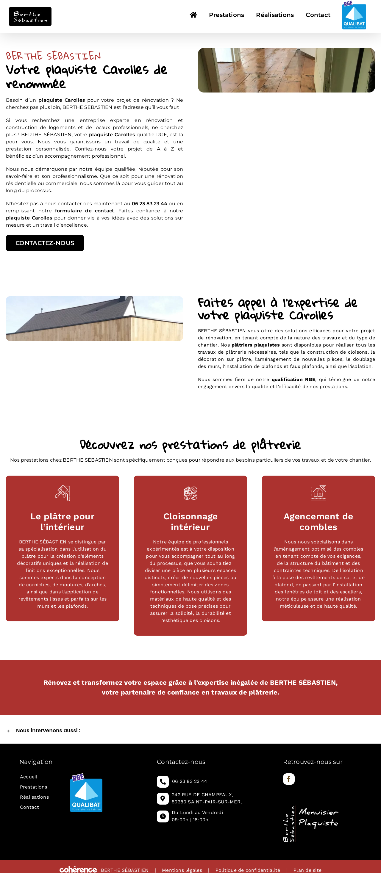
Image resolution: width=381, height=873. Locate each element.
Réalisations (34, 797)
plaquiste (101, 134)
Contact (29, 807)
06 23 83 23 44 (189, 781)
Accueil (29, 777)
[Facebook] (288, 779)
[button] (190, 731)
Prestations (33, 787)
